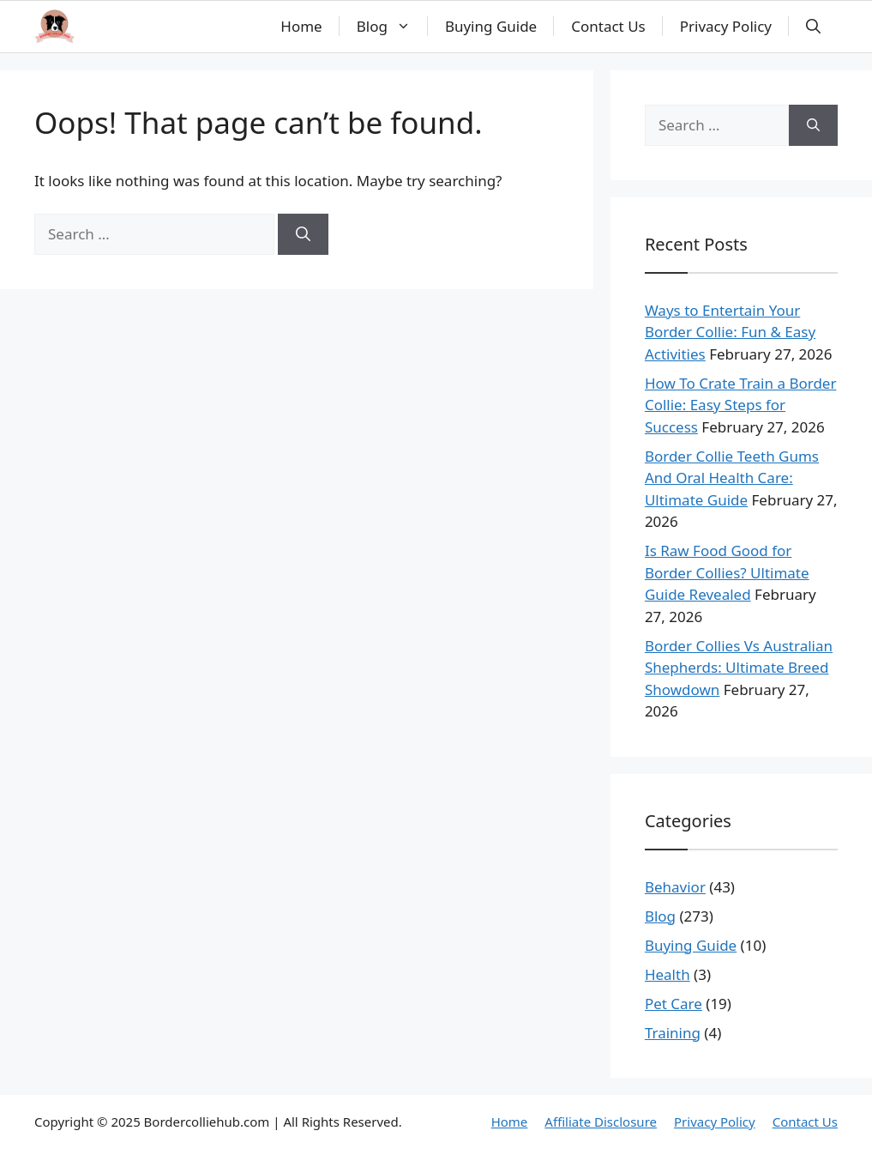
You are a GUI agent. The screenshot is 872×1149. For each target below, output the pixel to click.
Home (301, 26)
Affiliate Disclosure (600, 1121)
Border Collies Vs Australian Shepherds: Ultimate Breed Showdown (739, 667)
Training (673, 1033)
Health (667, 974)
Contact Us (608, 26)
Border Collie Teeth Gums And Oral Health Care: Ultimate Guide (732, 478)
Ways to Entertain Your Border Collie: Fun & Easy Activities (730, 332)
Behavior (675, 887)
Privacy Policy (726, 26)
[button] (813, 26)
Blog (392, 26)
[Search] (303, 234)
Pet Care (673, 1003)
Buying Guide (491, 26)
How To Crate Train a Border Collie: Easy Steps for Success (741, 405)
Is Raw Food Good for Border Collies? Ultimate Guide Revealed (727, 572)
